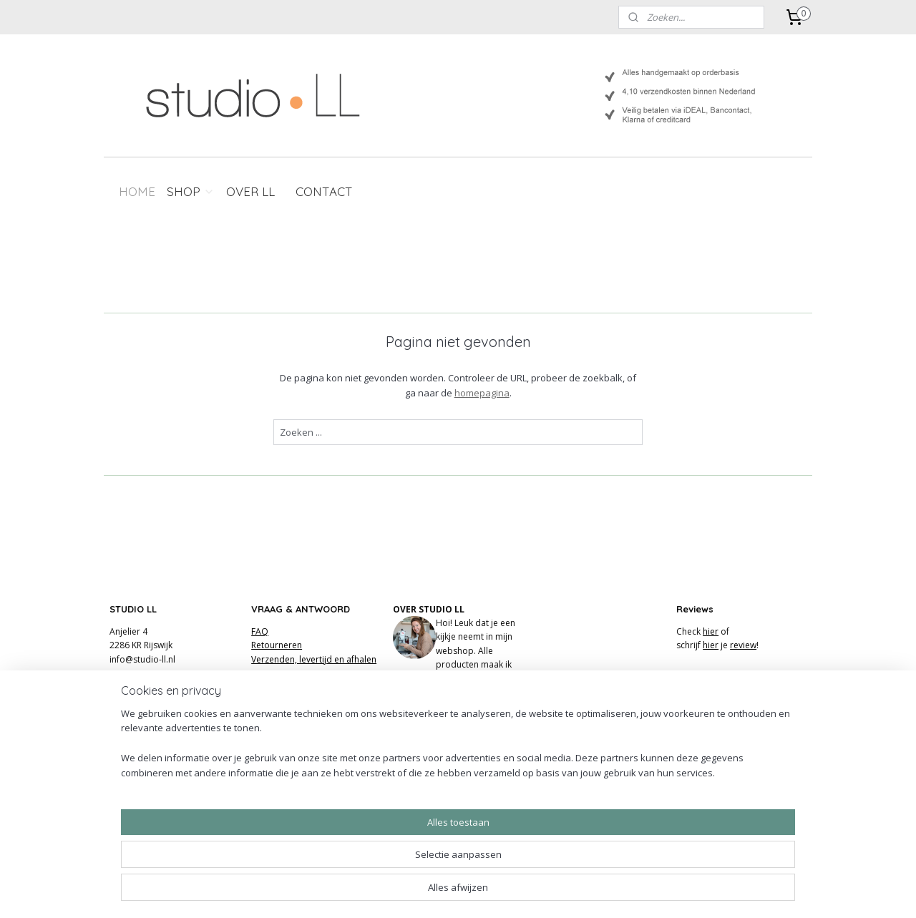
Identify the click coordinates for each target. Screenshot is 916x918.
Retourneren (276, 645)
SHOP (191, 191)
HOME (137, 191)
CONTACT (324, 191)
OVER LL (250, 191)
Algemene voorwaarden (300, 686)
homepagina (481, 392)
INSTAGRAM (417, 719)
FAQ (259, 631)
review (743, 645)
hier (710, 631)
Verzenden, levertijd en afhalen (313, 659)
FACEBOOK (415, 733)
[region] (363, 864)
